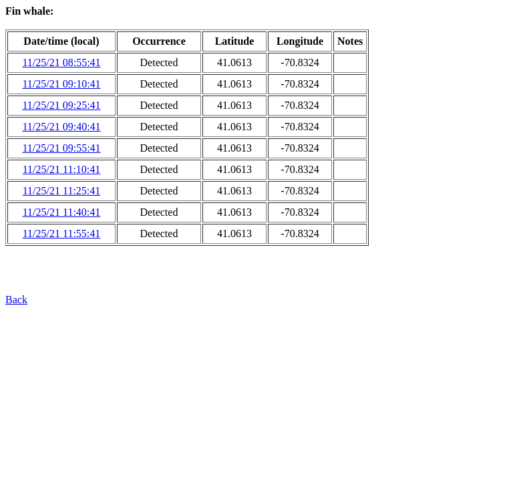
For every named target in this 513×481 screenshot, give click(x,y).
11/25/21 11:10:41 (62, 169)
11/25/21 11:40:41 (62, 212)
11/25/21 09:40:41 (61, 126)
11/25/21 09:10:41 (61, 84)
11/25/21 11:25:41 (62, 190)
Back (16, 299)
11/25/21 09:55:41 (61, 148)
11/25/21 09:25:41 (61, 105)
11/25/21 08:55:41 (61, 62)
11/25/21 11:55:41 (62, 233)
